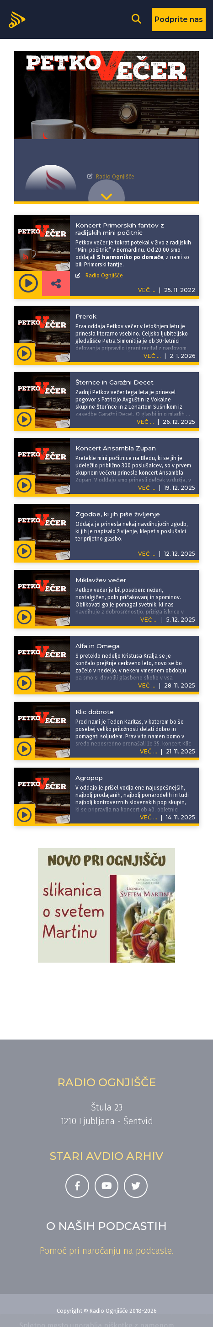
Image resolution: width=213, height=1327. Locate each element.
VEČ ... (152, 355)
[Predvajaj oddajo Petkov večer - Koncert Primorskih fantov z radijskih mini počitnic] (28, 283)
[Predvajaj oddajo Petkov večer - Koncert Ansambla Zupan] (24, 484)
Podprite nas (178, 19)
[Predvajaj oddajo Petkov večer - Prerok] (24, 352)
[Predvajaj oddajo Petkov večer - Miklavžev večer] (24, 616)
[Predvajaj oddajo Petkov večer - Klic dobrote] (24, 748)
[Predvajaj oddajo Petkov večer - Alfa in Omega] (24, 682)
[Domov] (20, 18)
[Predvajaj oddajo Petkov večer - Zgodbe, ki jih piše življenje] (24, 550)
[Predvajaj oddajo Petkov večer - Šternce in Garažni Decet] (24, 418)
